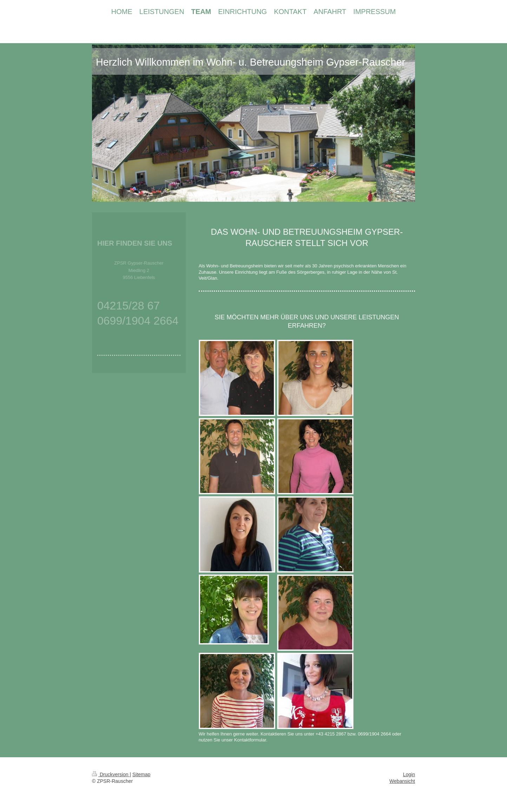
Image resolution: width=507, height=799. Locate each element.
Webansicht (402, 781)
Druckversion (111, 774)
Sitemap (141, 774)
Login (409, 774)
